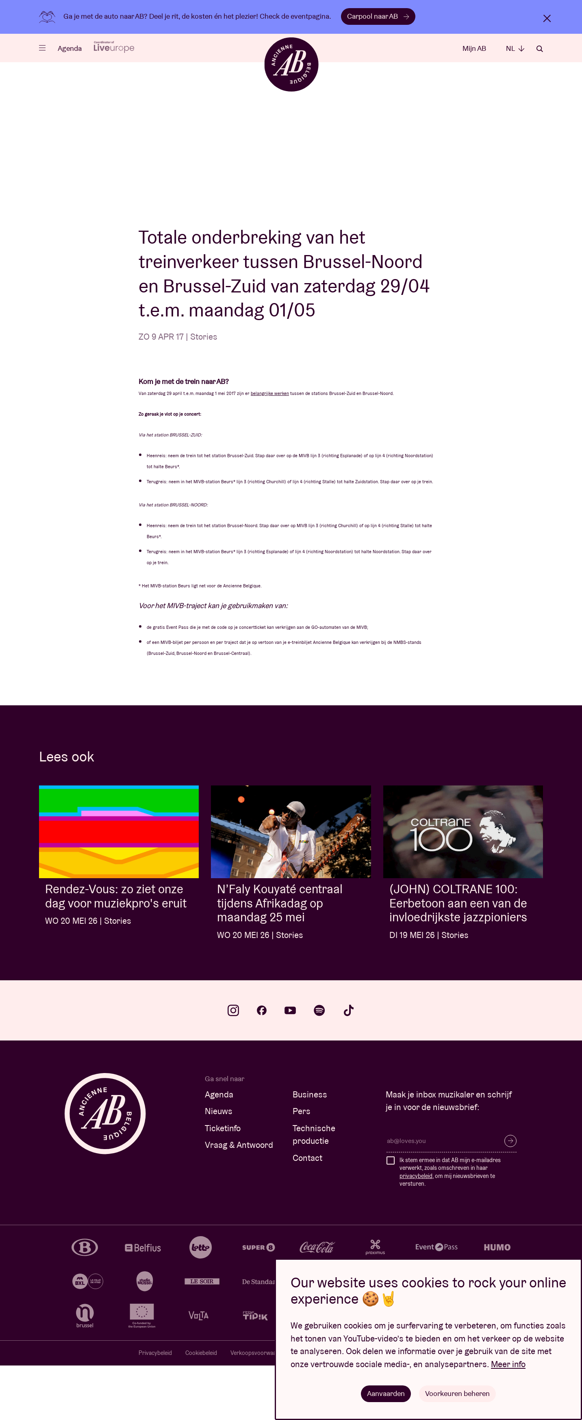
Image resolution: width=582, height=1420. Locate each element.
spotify (319, 1065)
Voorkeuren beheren (457, 1393)
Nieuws (218, 1165)
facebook (262, 1065)
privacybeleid (416, 1230)
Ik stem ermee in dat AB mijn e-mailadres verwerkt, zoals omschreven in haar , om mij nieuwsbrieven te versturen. (450, 1226)
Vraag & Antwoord (239, 1199)
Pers (302, 1165)
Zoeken (539, 49)
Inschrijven (510, 1195)
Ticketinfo (223, 1182)
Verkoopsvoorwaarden (259, 1407)
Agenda (70, 48)
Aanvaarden (386, 1393)
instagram (233, 1065)
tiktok (348, 1065)
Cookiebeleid (201, 1407)
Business (310, 1148)
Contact (307, 1212)
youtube (290, 1065)
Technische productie (314, 1189)
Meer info (508, 1364)
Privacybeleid (155, 1407)
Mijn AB (474, 48)
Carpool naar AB (378, 16)
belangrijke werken (270, 448)
